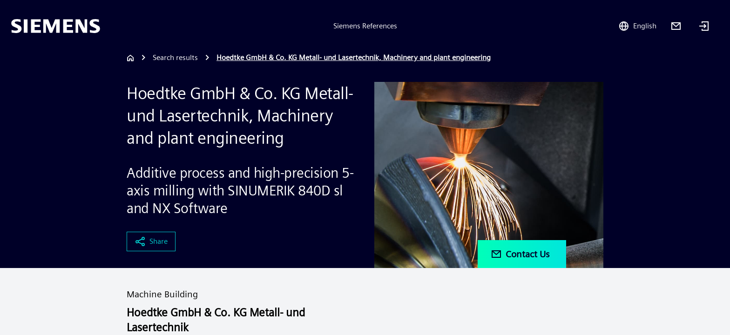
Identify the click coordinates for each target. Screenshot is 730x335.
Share (151, 241)
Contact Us (520, 254)
